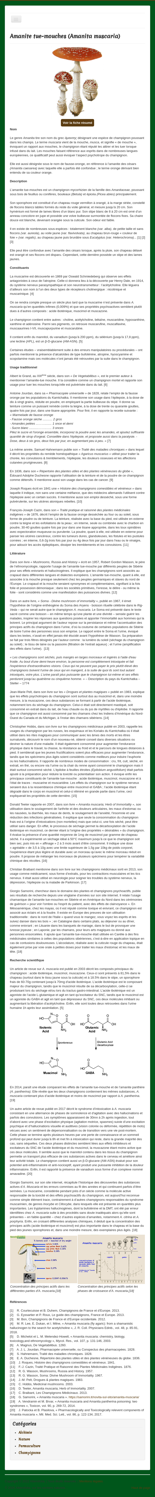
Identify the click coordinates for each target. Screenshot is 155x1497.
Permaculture (29, 1446)
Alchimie (25, 1432)
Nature (24, 1439)
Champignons (29, 1453)
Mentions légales (91, 1481)
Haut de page (140, 1488)
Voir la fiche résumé (77, 123)
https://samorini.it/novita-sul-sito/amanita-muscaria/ (104, 1397)
